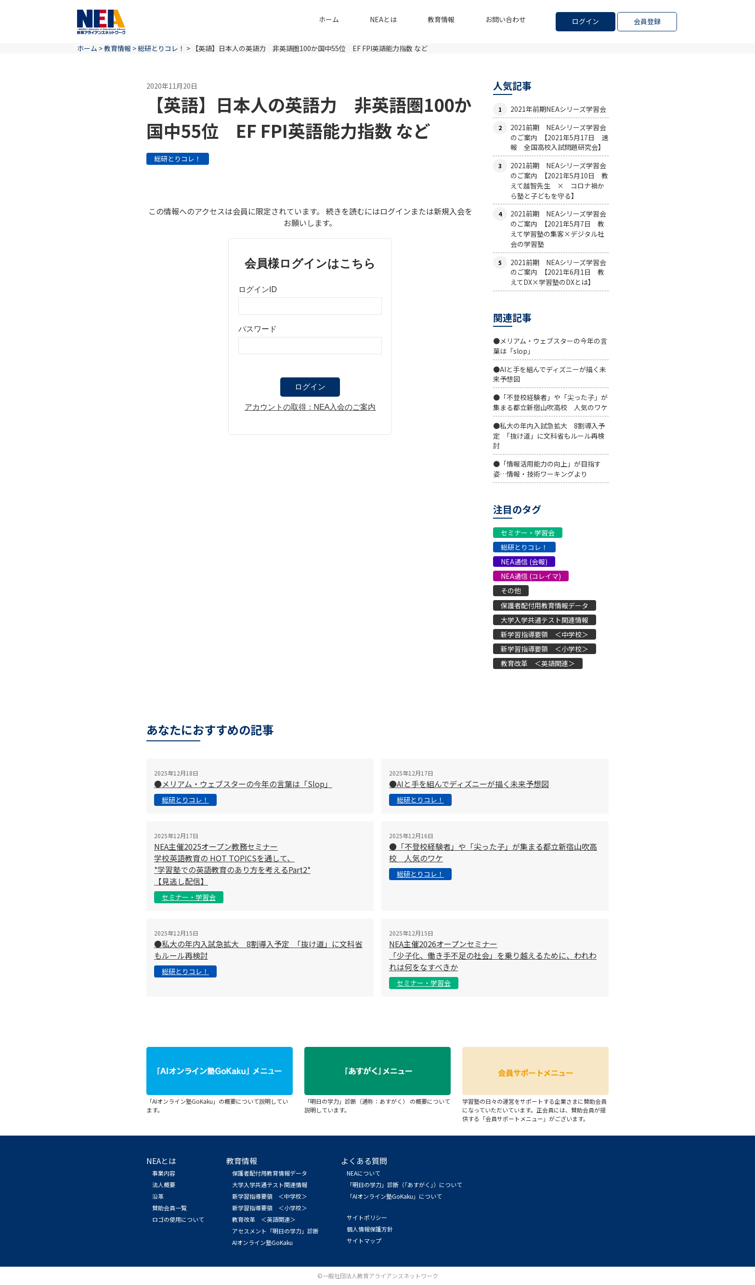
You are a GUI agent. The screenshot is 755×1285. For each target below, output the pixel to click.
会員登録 (647, 21)
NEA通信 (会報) (524, 561)
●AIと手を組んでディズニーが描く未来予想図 (469, 784)
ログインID (257, 289)
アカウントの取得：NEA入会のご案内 (310, 407)
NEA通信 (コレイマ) (531, 576)
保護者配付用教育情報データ (544, 605)
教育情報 (441, 19)
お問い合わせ (505, 19)
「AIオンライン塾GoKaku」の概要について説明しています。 (219, 1101)
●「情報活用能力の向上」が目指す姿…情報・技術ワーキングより (547, 469)
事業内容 (163, 1173)
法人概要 (163, 1184)
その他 (511, 590)
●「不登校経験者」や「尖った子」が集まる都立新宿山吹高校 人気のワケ (550, 402)
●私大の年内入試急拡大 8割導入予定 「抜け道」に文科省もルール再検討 (549, 436)
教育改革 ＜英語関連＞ (538, 663)
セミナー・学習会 (528, 532)
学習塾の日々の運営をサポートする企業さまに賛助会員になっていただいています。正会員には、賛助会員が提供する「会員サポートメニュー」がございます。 (535, 1105)
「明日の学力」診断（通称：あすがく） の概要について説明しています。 (377, 1101)
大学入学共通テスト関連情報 (544, 620)
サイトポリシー (367, 1217)
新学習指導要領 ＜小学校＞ (544, 649)
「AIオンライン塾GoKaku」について (394, 1196)
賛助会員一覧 (169, 1208)
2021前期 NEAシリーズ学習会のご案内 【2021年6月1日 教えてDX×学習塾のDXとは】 (558, 272)
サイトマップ (364, 1240)
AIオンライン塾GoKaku (262, 1242)
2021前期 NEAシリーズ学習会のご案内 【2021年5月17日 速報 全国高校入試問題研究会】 (559, 137)
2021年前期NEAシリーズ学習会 (558, 109)
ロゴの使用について (178, 1219)
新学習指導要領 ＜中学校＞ (544, 634)
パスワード (257, 329)
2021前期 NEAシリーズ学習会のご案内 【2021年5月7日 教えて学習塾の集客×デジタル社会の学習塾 (558, 228)
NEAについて (363, 1173)
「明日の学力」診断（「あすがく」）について (404, 1184)
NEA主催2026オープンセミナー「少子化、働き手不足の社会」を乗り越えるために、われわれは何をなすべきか (493, 955)
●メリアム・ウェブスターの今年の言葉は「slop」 (243, 784)
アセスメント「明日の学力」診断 (275, 1231)
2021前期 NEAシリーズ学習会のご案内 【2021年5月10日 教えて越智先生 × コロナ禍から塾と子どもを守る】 (559, 180)
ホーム (329, 19)
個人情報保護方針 (370, 1229)
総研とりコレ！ (177, 158)
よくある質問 (364, 1160)
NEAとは (383, 19)
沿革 (158, 1196)
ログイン (585, 21)
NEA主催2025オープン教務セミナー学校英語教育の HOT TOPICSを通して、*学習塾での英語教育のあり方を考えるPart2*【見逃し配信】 (232, 864)
